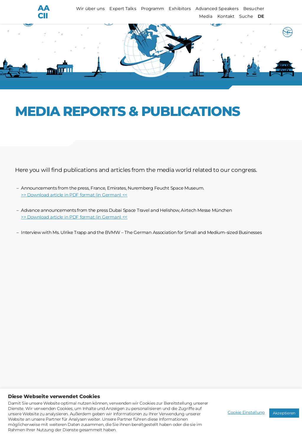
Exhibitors (180, 8)
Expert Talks (122, 8)
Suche (246, 16)
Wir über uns (90, 8)
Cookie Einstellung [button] (246, 412)
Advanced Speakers (217, 8)
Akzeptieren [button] (284, 413)
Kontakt (226, 16)
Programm (152, 8)
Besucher (253, 8)
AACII (43, 12)
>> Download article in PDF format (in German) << (74, 195)
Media (206, 16)
